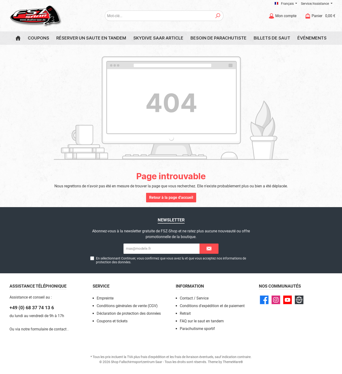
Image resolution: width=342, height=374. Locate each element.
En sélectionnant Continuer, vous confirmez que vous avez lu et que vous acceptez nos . (171, 260)
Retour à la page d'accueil (171, 197)
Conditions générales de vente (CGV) (127, 306)
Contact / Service (194, 298)
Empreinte (105, 298)
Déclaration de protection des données (129, 313)
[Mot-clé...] (159, 15)
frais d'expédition (153, 357)
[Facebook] (264, 299)
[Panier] (319, 16)
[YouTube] (287, 299)
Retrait (185, 313)
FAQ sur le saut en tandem (202, 321)
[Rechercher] (217, 15)
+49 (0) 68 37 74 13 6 (32, 307)
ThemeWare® (233, 362)
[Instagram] (276, 299)
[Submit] (209, 249)
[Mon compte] (282, 16)
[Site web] (299, 299)
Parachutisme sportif (197, 328)
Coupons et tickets (112, 321)
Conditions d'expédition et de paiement (212, 306)
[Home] (18, 38)
